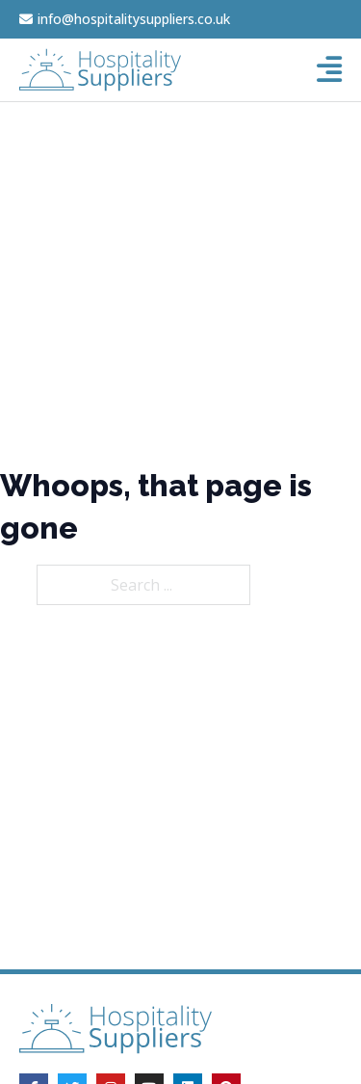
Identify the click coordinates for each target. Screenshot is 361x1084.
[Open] (329, 69)
